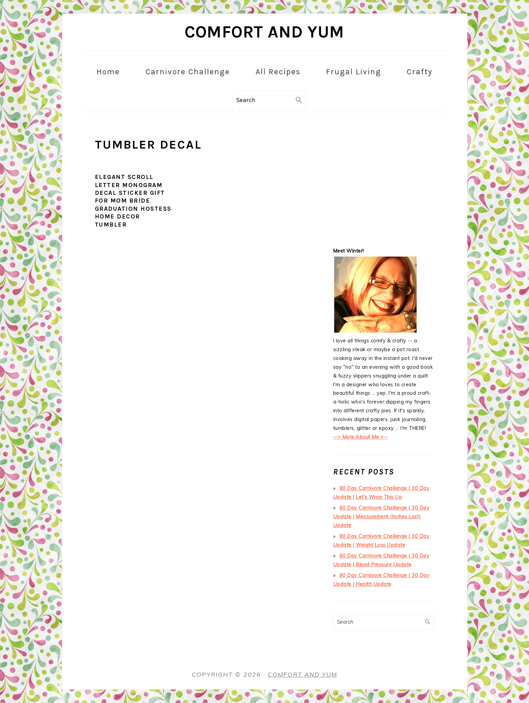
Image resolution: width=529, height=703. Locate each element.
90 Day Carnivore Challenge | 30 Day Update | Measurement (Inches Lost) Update (381, 516)
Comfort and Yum (264, 32)
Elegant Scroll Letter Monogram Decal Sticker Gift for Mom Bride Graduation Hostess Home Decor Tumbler (133, 200)
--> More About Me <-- (360, 437)
